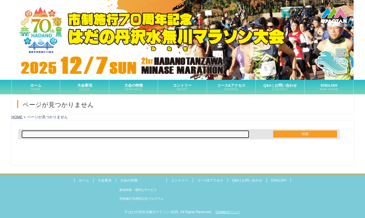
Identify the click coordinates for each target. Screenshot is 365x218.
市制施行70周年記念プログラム (141, 198)
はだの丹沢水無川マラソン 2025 (153, 212)
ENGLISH (278, 180)
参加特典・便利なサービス (138, 189)
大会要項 (104, 180)
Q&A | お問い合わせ (247, 180)
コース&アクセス (210, 180)
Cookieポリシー (228, 212)
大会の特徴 (128, 180)
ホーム (84, 180)
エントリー (179, 180)
